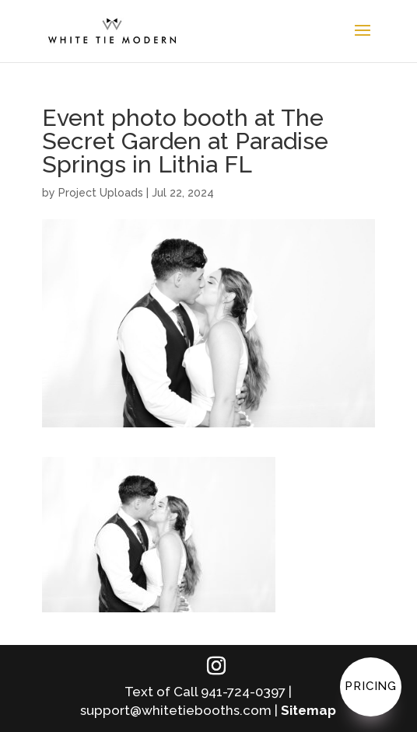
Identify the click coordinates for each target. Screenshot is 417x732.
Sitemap (308, 710)
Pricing (371, 686)
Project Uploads (100, 192)
